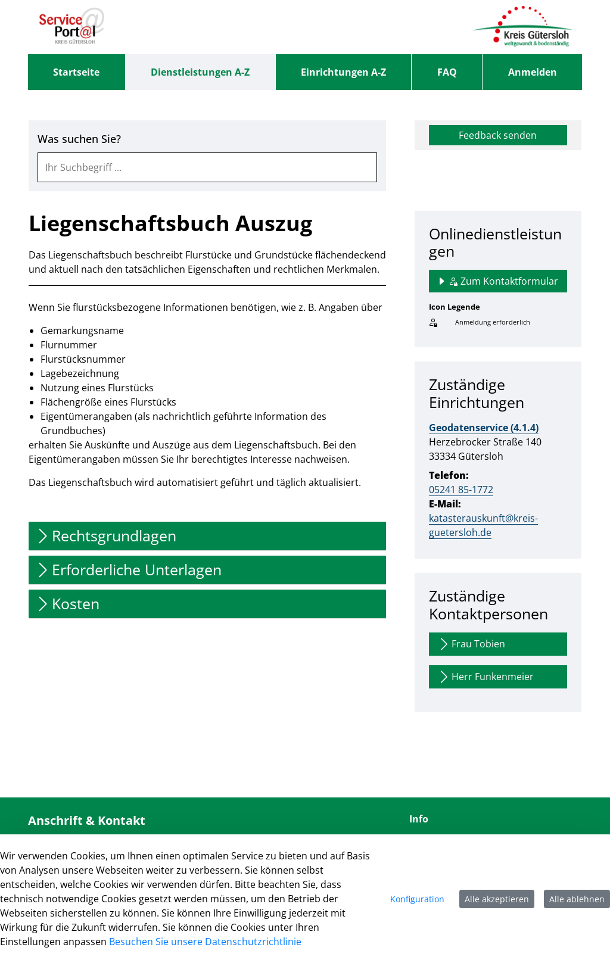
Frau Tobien (471, 644)
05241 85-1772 (461, 489)
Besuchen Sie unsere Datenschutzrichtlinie (205, 941)
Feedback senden (498, 135)
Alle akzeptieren (497, 899)
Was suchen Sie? (79, 139)
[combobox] (207, 167)
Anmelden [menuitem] (532, 72)
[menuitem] (76, 72)
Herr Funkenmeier (485, 676)
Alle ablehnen (577, 899)
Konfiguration (417, 899)
